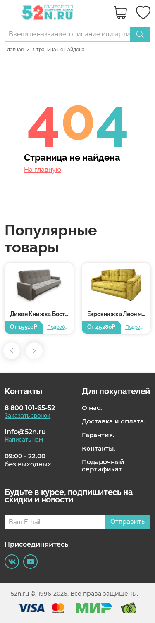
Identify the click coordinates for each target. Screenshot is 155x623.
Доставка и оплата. (113, 421)
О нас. (92, 407)
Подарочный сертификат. (103, 465)
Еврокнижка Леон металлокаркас (119, 314)
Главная (14, 49)
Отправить (127, 522)
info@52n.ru (25, 432)
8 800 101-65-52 (30, 408)
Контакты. (98, 448)
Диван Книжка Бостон (41, 314)
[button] (11, 350)
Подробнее (57, 327)
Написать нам (24, 439)
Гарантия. (98, 435)
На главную (42, 170)
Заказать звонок (27, 415)
